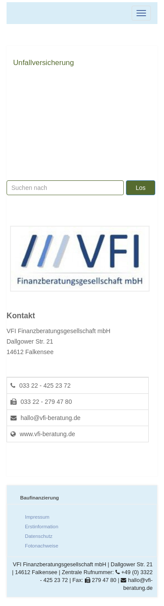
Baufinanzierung (39, 497)
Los (141, 187)
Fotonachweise (41, 545)
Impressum (37, 517)
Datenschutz (38, 536)
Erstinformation (41, 526)
